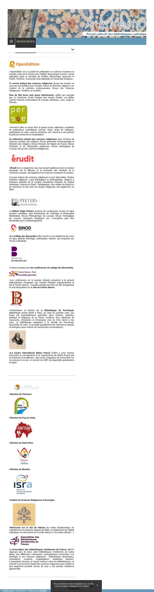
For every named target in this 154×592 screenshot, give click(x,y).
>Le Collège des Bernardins (23, 236)
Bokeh (43, 590)
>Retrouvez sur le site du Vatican (27, 527)
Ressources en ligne (26, 45)
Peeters (30, 211)
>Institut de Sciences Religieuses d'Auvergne (32, 500)
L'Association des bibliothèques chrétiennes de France (38, 549)
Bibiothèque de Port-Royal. (59, 310)
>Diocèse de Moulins (19, 469)
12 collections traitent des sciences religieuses (33, 139)
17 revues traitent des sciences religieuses (31, 83)
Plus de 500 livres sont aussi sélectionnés (31, 95)
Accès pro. (8, 590)
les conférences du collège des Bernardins (52, 267)
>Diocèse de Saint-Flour (21, 443)
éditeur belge (19, 211)
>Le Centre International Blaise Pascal (29, 353)
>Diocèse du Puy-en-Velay (22, 418)
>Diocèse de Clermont (20, 394)
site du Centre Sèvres (43, 287)
